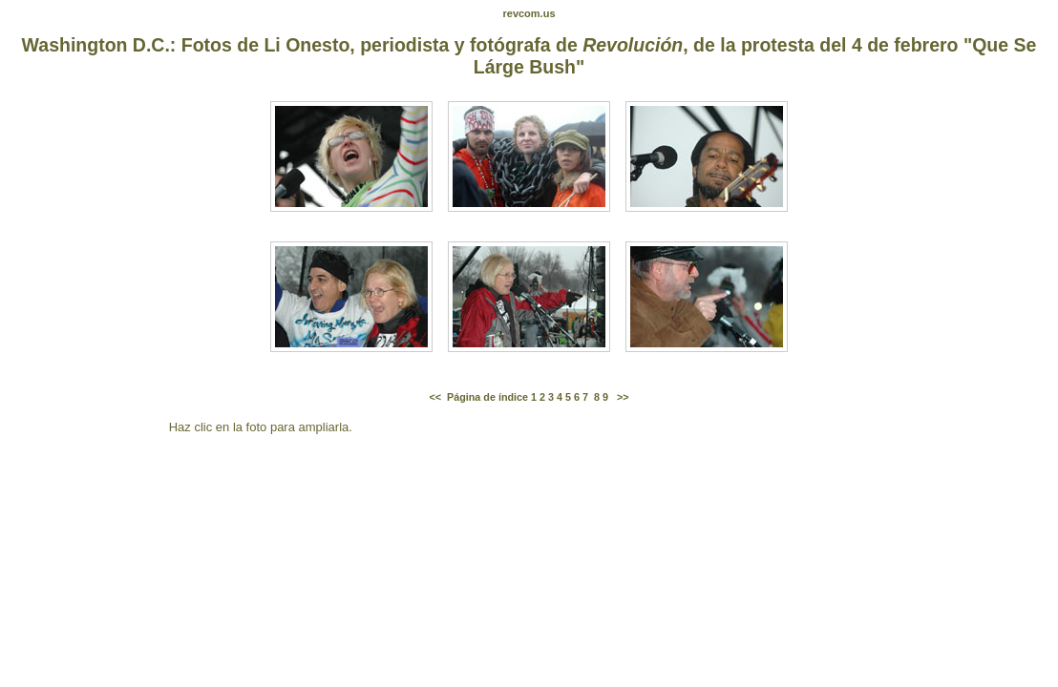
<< (435, 397)
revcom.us (528, 13)
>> (623, 397)
